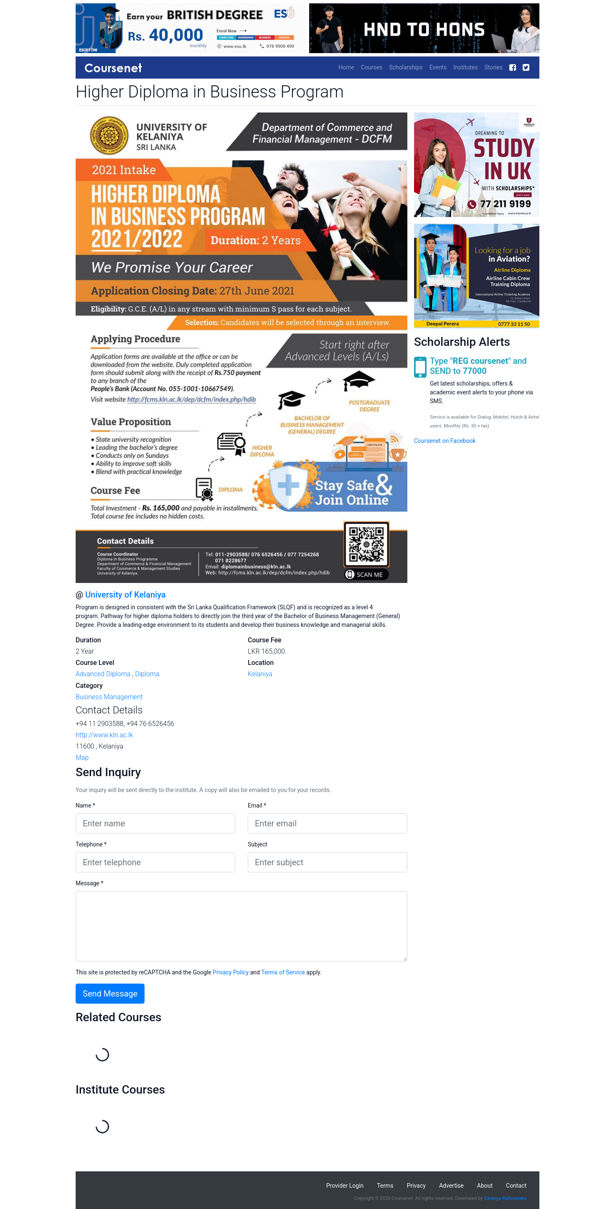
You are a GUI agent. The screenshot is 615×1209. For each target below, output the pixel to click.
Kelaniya (260, 674)
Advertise (451, 1185)
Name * (85, 805)
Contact (516, 1185)
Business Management (109, 697)
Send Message (110, 994)
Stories (493, 67)
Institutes (465, 67)
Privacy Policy (231, 972)
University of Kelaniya (125, 595)
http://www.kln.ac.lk (104, 735)
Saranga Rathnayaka (505, 1198)
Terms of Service (283, 972)
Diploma (147, 674)
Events (438, 67)
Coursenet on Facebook (444, 440)
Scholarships (406, 67)
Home (346, 67)
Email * (257, 805)
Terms (385, 1185)
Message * (90, 883)
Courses (371, 67)
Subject (257, 844)
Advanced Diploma (103, 674)
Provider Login (345, 1185)
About (485, 1185)
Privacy (416, 1185)
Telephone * (91, 844)
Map (82, 758)
